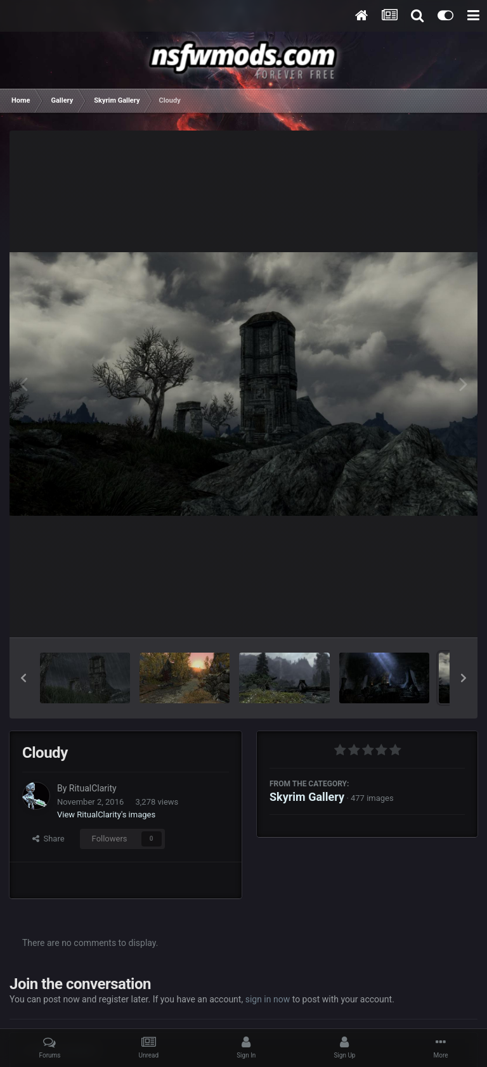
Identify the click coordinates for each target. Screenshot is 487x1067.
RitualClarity (93, 788)
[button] (23, 678)
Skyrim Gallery (306, 796)
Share (48, 838)
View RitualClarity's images (106, 814)
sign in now (267, 999)
